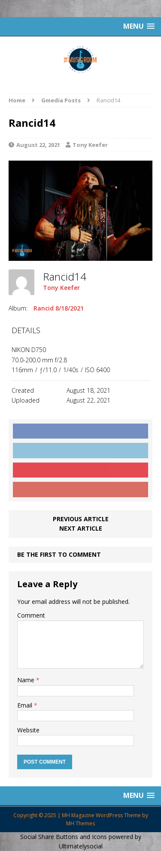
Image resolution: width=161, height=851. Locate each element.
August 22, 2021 (38, 145)
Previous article (81, 519)
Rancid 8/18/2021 (58, 308)
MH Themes (80, 823)
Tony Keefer (90, 145)
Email (25, 705)
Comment (31, 615)
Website (28, 730)
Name (26, 680)
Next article (80, 528)
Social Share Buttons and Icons (63, 837)
